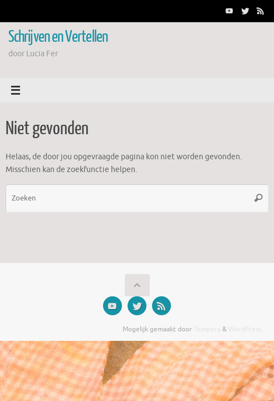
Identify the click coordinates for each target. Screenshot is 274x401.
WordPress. (245, 329)
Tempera (207, 329)
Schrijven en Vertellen (57, 37)
